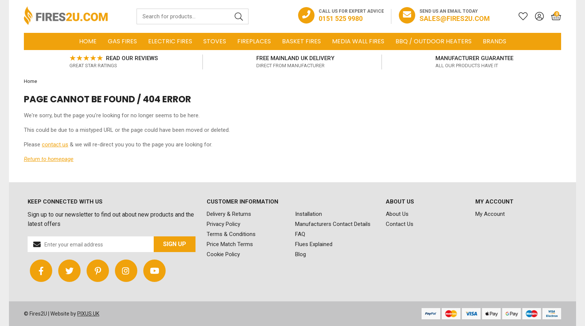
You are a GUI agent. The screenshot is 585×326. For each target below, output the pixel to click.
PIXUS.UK (88, 314)
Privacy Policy (223, 224)
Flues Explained (313, 244)
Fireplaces (254, 41)
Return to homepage (48, 159)
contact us (55, 144)
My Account (490, 214)
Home (88, 41)
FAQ (300, 234)
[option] (113, 62)
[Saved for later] (519, 16)
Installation (308, 214)
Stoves (214, 41)
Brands (494, 41)
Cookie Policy (223, 254)
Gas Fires (122, 41)
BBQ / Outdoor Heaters (433, 41)
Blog (300, 254)
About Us (397, 214)
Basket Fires (301, 41)
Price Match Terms (230, 244)
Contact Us (399, 224)
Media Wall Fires (358, 41)
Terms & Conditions (231, 234)
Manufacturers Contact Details (332, 224)
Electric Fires (170, 41)
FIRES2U (66, 16)
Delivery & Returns (229, 214)
